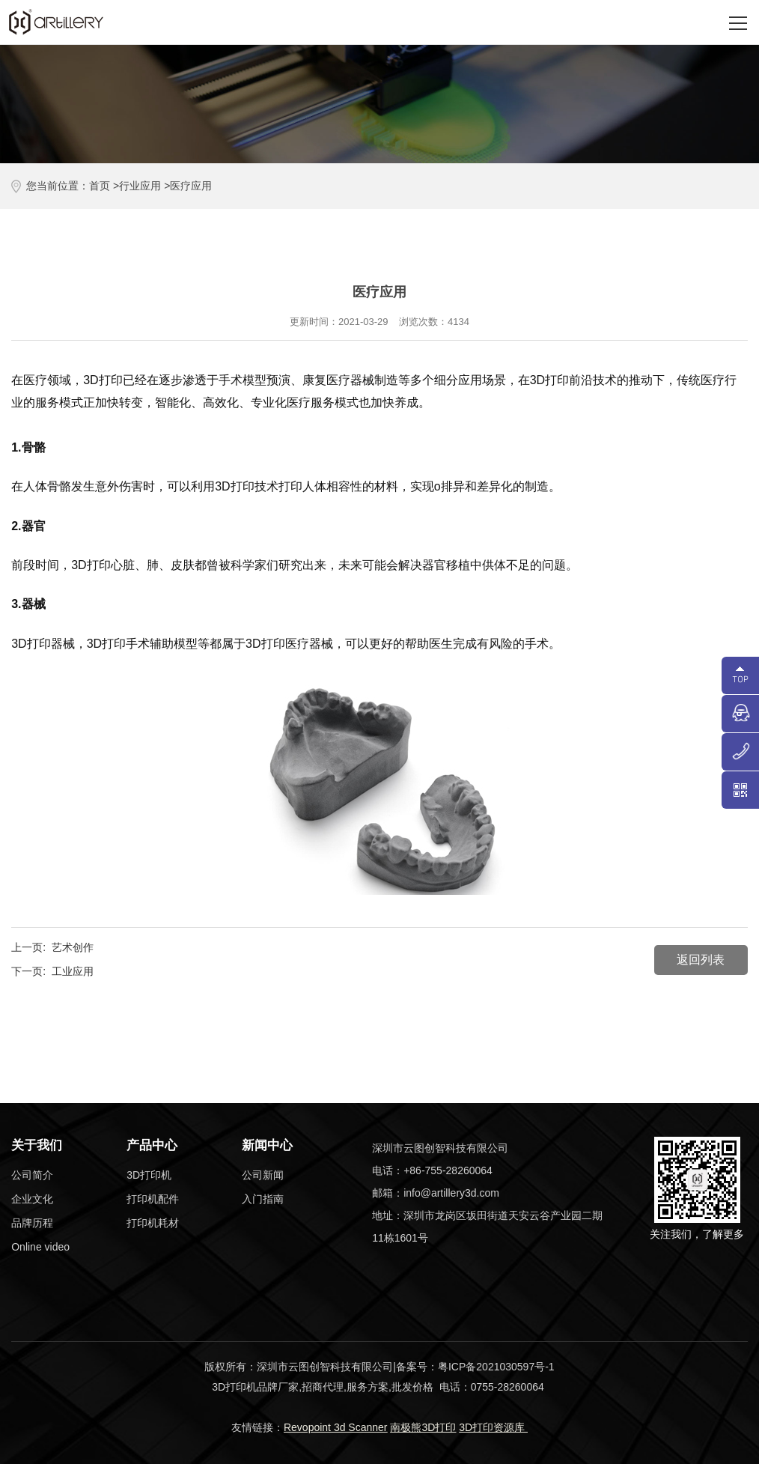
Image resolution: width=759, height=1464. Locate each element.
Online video (40, 1247)
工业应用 (73, 971)
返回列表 (701, 959)
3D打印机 (149, 1175)
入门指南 (263, 1199)
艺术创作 (73, 947)
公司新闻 (263, 1175)
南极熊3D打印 (423, 1427)
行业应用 (140, 186)
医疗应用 (191, 186)
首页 (99, 186)
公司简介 (32, 1175)
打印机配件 (153, 1199)
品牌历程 (32, 1223)
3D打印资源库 (493, 1427)
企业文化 (32, 1199)
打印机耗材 (153, 1223)
